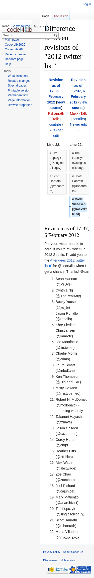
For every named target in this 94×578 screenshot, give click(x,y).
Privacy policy (51, 551)
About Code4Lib (73, 551)
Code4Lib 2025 (15, 49)
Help (8, 64)
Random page (14, 59)
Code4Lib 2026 (15, 44)
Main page (12, 39)
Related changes (19, 81)
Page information (19, 100)
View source (21, 26)
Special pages (17, 85)
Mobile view (67, 560)
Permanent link (18, 95)
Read (6, 26)
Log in (87, 4)
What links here (18, 76)
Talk (56, 119)
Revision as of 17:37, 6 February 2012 (77, 91)
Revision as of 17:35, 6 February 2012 (55, 91)
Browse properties (20, 105)
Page (45, 16)
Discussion (60, 16)
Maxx (74, 113)
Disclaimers (50, 560)
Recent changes (16, 54)
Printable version (19, 90)
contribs (55, 124)
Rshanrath (56, 113)
